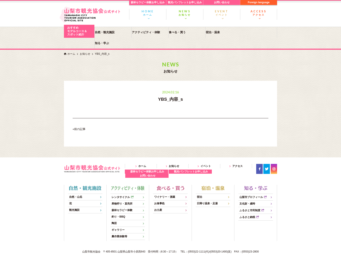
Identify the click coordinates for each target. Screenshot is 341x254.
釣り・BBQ (118, 205)
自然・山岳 (75, 185)
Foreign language (258, 2)
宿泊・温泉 (222, 32)
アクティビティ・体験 (148, 32)
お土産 (158, 199)
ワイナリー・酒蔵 (164, 185)
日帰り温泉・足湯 (207, 192)
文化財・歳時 (247, 192)
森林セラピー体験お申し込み (148, 2)
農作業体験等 (119, 225)
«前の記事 (79, 118)
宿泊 (199, 185)
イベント (222, 12)
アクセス (258, 12)
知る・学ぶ (259, 32)
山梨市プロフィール (251, 186)
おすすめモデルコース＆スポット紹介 (77, 31)
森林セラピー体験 (122, 199)
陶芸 (114, 212)
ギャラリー (118, 218)
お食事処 (159, 192)
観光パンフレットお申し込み (185, 2)
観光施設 (74, 199)
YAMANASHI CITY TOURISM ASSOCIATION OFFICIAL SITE (162, 250)
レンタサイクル (121, 186)
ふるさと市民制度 (249, 199)
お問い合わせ (222, 2)
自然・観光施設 (111, 32)
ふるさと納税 (247, 206)
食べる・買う (184, 32)
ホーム (148, 12)
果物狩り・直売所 (122, 192)
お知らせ (185, 12)
